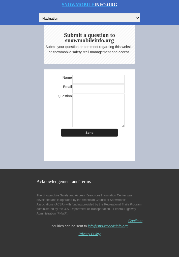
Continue (135, 221)
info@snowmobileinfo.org (108, 226)
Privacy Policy (89, 234)
